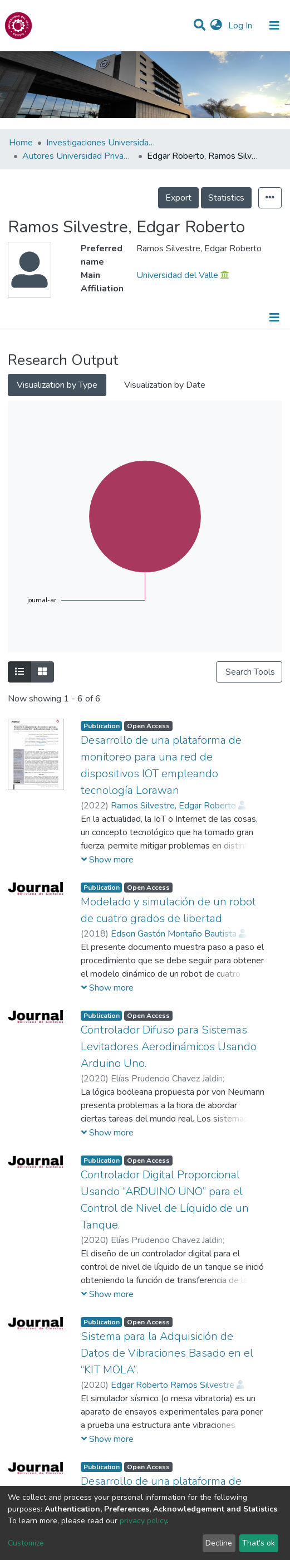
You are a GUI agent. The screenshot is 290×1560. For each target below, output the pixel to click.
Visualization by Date (164, 385)
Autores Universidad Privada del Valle (78, 156)
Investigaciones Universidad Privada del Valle (102, 142)
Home (21, 142)
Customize (26, 1543)
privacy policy (143, 1520)
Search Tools (249, 672)
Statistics (226, 198)
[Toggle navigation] (274, 25)
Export (178, 198)
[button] (216, 25)
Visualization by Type (57, 385)
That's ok (258, 1543)
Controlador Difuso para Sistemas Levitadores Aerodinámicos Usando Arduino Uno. (169, 1046)
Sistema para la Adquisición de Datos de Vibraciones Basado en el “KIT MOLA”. (167, 1353)
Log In (241, 26)
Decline (218, 1543)
